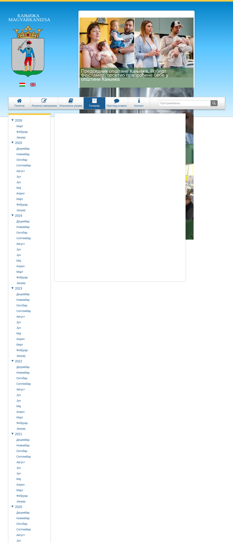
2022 (18, 361)
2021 (18, 434)
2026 (18, 120)
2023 (18, 288)
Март (19, 126)
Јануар (20, 137)
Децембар (23, 148)
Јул (18, 176)
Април (20, 193)
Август (20, 171)
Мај (18, 187)
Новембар (23, 154)
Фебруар (22, 131)
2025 (18, 143)
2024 (18, 215)
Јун (18, 182)
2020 (18, 507)
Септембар (23, 165)
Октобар (21, 159)
